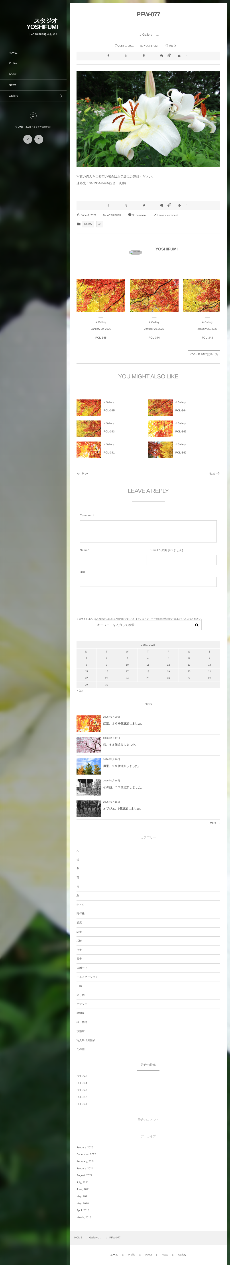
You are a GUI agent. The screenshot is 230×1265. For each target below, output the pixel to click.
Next (214, 473)
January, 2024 (85, 1168)
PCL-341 (82, 1104)
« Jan (80, 690)
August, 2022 (84, 1175)
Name (84, 550)
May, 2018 (83, 1203)
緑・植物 (82, 1022)
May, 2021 (83, 1196)
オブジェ (82, 1003)
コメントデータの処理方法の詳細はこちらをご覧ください (171, 619)
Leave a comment (167, 215)
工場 (79, 986)
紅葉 (79, 931)
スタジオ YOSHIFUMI (42, 23)
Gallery (147, 34)
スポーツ (82, 967)
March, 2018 (84, 1217)
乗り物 (81, 995)
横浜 (79, 940)
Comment (86, 515)
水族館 (81, 1031)
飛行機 (81, 913)
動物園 (81, 1013)
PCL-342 (82, 1096)
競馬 (79, 922)
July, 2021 (82, 1182)
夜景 (79, 949)
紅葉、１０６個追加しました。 (123, 723)
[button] (33, 115)
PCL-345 (82, 1076)
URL (83, 572)
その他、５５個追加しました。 (123, 787)
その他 (81, 1049)
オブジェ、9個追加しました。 (123, 808)
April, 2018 (83, 1210)
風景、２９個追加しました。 (122, 766)
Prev (82, 473)
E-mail (154, 550)
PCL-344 (82, 1083)
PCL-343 (82, 1090)
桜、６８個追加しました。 (120, 744)
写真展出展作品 (86, 1040)
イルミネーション (87, 976)
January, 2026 (85, 1147)
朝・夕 (81, 904)
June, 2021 (83, 1189)
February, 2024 (85, 1161)
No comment (139, 215)
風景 (79, 958)
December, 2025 (86, 1154)
